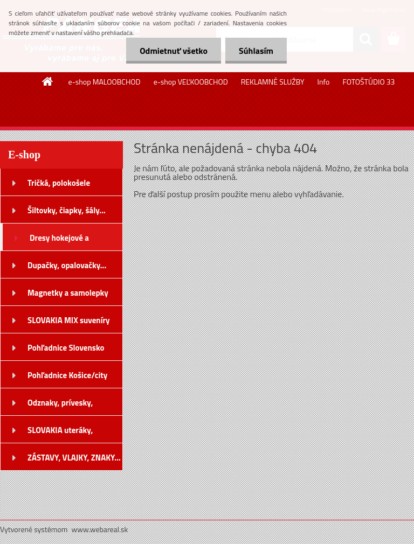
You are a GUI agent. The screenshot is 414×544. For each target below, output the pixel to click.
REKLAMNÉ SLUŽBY (273, 81)
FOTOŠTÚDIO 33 (368, 81)
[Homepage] (47, 81)
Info (324, 81)
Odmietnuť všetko (174, 50)
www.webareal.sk (100, 529)
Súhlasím (256, 50)
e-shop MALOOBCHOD (104, 81)
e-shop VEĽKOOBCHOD (191, 81)
